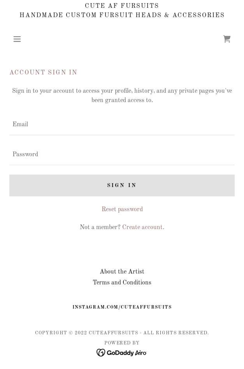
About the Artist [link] (122, 272)
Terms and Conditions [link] (122, 283)
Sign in (122, 185)
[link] (227, 39)
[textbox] (122, 125)
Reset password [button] (122, 210)
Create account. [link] (143, 227)
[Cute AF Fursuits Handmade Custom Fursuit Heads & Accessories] (122, 11)
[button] (26, 39)
